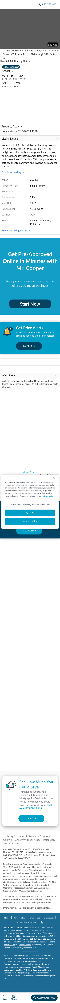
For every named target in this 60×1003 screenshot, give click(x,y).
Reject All (30, 513)
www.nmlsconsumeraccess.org (17, 964)
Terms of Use (34, 918)
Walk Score (30, 375)
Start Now (30, 304)
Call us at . (35, 806)
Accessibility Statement (26, 922)
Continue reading (13, 172)
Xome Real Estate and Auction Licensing (21, 927)
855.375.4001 (50, 4)
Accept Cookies (30, 521)
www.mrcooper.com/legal (26, 967)
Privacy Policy (19, 918)
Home (6, 918)
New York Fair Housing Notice (15, 61)
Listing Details (30, 138)
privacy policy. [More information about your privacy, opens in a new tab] (48, 496)
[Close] (54, 478)
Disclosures (49, 918)
